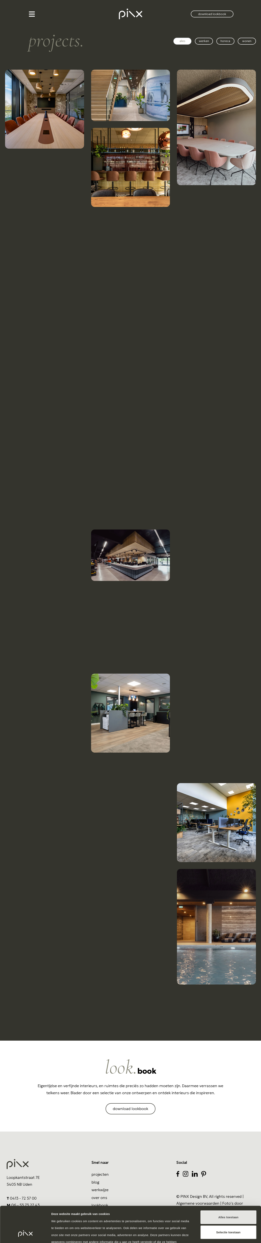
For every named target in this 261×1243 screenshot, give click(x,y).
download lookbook (212, 14)
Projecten (100, 1174)
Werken (204, 41)
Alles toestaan (228, 1186)
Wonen (246, 41)
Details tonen (211, 1235)
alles (182, 41)
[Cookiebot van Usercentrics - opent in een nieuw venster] (25, 1235)
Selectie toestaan (228, 1201)
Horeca (225, 41)
